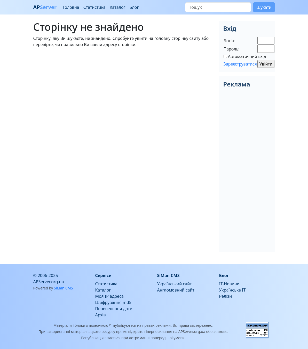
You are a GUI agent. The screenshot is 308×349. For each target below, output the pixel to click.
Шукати (264, 7)
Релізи (225, 296)
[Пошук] (218, 7)
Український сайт (174, 284)
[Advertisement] (123, 88)
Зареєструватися (240, 64)
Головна (71, 7)
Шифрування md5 (113, 302)
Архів (100, 315)
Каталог (117, 7)
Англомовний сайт (175, 290)
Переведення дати (113, 308)
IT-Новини (229, 284)
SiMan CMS (63, 288)
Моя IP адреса (109, 296)
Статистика (94, 7)
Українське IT (232, 290)
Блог (134, 7)
